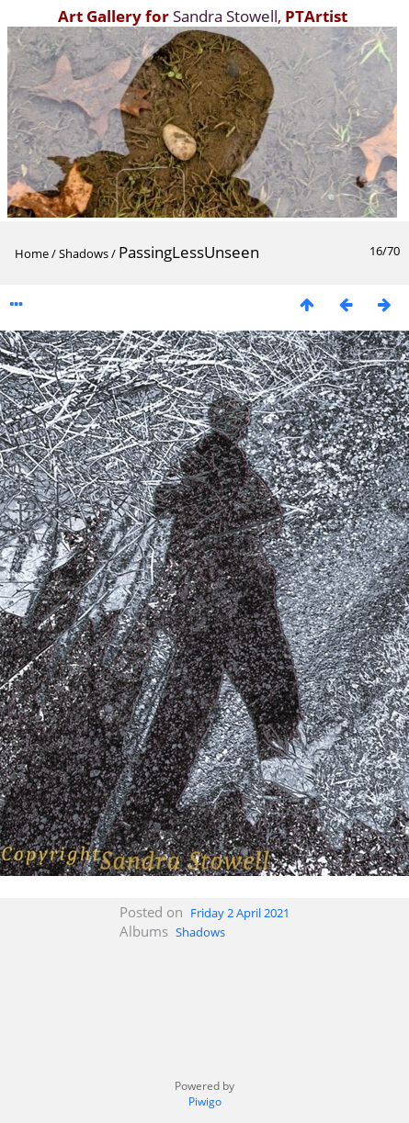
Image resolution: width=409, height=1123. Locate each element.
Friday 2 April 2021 (240, 912)
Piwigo (205, 1101)
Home (32, 253)
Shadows (83, 253)
